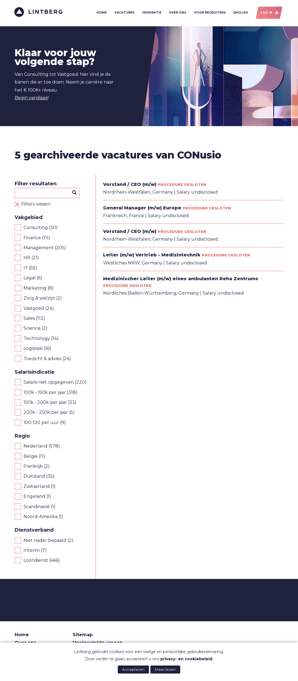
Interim (31, 550)
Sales (29, 318)
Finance (32, 238)
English (240, 13)
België (30, 456)
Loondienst (35, 561)
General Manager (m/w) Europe (142, 208)
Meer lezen (165, 669)
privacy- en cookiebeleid (186, 658)
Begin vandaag (31, 98)
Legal (29, 278)
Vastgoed (33, 308)
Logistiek (33, 349)
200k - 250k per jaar (45, 413)
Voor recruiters (209, 13)
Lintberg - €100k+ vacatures (39, 12)
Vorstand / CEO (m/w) (129, 185)
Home (101, 13)
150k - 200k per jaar (45, 403)
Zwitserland (36, 487)
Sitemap (83, 635)
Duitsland (34, 477)
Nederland (35, 446)
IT (25, 268)
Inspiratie (151, 13)
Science (32, 329)
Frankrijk (33, 466)
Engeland (34, 497)
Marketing (34, 288)
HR (26, 258)
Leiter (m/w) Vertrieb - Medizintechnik (151, 255)
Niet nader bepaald (44, 541)
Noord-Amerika (40, 517)
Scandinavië (36, 507)
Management (38, 248)
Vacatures (124, 13)
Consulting (35, 228)
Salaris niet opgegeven (48, 382)
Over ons (177, 13)
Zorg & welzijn (39, 298)
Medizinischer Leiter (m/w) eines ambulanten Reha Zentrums (180, 279)
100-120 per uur (41, 423)
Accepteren (133, 669)
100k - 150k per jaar (44, 393)
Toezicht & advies (42, 359)
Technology (36, 339)
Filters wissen (35, 204)
